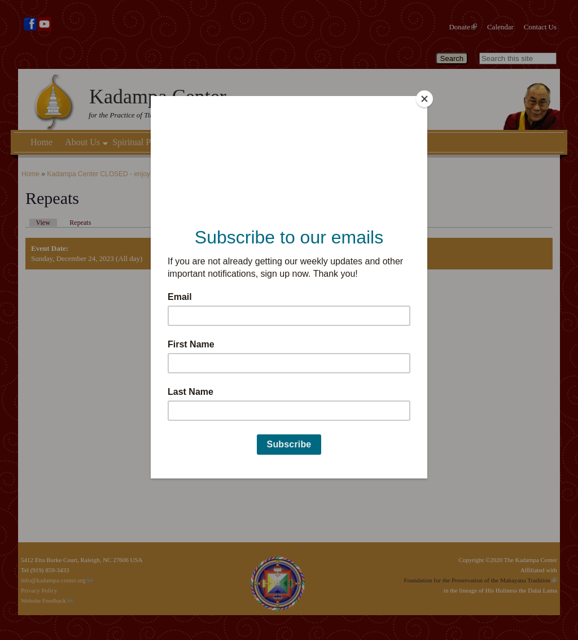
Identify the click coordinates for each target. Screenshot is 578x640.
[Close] (424, 98)
